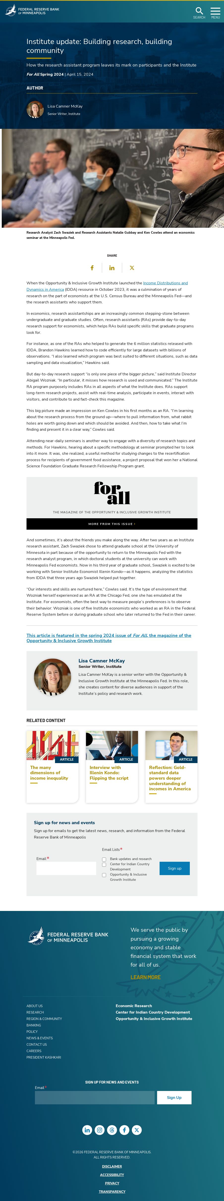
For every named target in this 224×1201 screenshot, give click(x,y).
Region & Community (44, 1019)
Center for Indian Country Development (129, 867)
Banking (34, 1025)
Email (41, 859)
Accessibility (112, 1175)
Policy (32, 1032)
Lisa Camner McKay (65, 106)
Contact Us (37, 1044)
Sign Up (174, 1097)
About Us (35, 1006)
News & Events (40, 1038)
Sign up (174, 868)
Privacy (112, 1183)
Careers (34, 1051)
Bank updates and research (131, 859)
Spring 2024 (45, 74)
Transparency (112, 1192)
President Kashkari (44, 1057)
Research (35, 1012)
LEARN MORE (146, 977)
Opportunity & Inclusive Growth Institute (128, 877)
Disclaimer (112, 1166)
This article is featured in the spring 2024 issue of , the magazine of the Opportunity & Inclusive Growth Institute (109, 638)
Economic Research (134, 1006)
